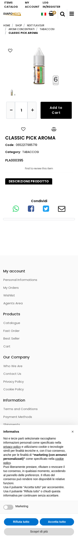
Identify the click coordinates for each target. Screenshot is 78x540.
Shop (18, 25)
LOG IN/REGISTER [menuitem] (51, 5)
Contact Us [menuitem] (12, 373)
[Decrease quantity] (10, 110)
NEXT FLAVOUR (35, 25)
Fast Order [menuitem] (11, 331)
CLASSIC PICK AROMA (23, 33)
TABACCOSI (47, 29)
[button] (39, 65)
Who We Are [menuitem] (12, 366)
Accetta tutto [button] (57, 521)
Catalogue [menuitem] (11, 323)
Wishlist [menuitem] (9, 295)
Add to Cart (56, 110)
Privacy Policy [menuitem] (13, 381)
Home (6, 25)
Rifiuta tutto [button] (21, 521)
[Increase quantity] (31, 110)
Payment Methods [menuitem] (17, 417)
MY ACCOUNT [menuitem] (32, 5)
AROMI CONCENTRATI (22, 29)
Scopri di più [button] (39, 531)
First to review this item (39, 168)
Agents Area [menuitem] (13, 303)
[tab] (28, 181)
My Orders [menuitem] (11, 287)
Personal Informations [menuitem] (20, 280)
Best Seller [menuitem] (11, 338)
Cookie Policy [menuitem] (13, 389)
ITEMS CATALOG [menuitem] (11, 5)
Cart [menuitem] (6, 346)
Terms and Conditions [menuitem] (20, 409)
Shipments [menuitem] (11, 424)
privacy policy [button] (12, 446)
